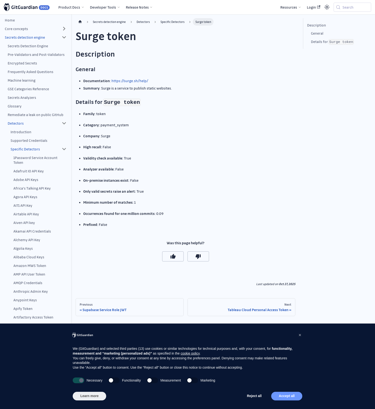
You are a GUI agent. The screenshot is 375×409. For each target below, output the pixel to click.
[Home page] (80, 22)
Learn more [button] (89, 396)
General (317, 33)
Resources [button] (288, 7)
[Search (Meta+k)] (352, 7)
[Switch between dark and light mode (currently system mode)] (327, 7)
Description (316, 25)
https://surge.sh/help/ (129, 80)
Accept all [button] (287, 396)
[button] (35, 28)
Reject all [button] (254, 396)
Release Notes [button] (137, 7)
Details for (332, 42)
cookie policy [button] (190, 353)
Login (313, 7)
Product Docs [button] (69, 7)
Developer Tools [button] (103, 7)
